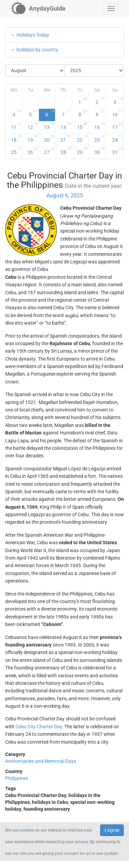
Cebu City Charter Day (38, 726)
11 (16, 126)
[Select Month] (35, 70)
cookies (27, 830)
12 (33, 126)
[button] (111, 8)
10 (117, 113)
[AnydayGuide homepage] (38, 8)
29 (82, 151)
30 (99, 151)
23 (99, 138)
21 (66, 138)
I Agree (112, 830)
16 (99, 126)
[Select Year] (94, 70)
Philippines (16, 778)
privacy (81, 841)
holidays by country (37, 49)
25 (16, 151)
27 (49, 151)
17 (117, 126)
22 (82, 138)
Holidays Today (33, 35)
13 (49, 126)
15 (82, 126)
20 (49, 138)
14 (66, 126)
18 (16, 138)
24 (117, 138)
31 (117, 151)
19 (33, 138)
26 (33, 151)
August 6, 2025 (64, 195)
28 (66, 151)
